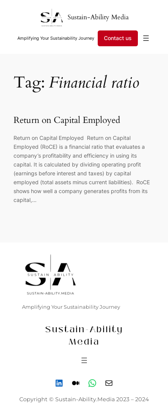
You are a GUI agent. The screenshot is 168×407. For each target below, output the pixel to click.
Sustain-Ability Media (98, 17)
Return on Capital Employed (68, 120)
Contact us (118, 38)
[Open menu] (146, 38)
